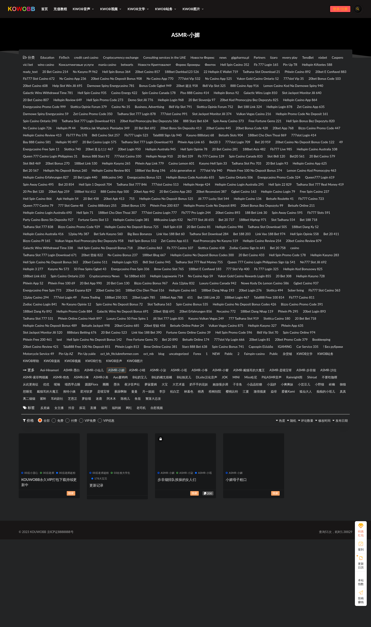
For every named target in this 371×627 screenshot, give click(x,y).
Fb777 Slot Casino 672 (262, 79)
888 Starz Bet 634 (224, 138)
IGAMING (191, 424)
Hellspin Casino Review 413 (174, 153)
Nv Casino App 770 (103, 87)
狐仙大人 (53, 486)
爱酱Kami (31, 486)
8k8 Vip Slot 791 (77, 123)
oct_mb (108, 432)
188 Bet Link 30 (299, 256)
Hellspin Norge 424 (230, 219)
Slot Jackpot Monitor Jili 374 (186, 131)
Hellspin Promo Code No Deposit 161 (291, 131)
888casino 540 (69, 212)
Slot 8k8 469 (167, 190)
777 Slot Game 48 (303, 241)
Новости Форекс (234, 57)
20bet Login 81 (115, 417)
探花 (96, 495)
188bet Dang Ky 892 (311, 373)
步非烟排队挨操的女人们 (177, 567)
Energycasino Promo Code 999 (241, 116)
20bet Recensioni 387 (310, 226)
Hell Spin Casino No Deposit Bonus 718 (118, 300)
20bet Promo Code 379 (152, 417)
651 (93, 366)
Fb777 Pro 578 (215, 153)
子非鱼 (167, 471)
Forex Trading (277, 358)
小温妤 (210, 471)
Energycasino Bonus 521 (108, 212)
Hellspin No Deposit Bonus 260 (267, 197)
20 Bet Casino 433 (309, 307)
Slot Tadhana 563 (97, 373)
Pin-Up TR (107, 72)
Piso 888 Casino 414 (300, 101)
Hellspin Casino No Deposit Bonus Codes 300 (251, 307)
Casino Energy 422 (216, 101)
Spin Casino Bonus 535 (136, 373)
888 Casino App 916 (286, 94)
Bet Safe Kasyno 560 (286, 278)
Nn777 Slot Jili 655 (307, 263)
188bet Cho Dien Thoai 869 (119, 160)
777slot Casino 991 (141, 131)
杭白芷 (199, 478)
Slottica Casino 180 (322, 388)
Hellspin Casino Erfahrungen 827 (291, 204)
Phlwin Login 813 (327, 417)
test (191, 410)
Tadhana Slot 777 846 (153, 219)
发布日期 (338, 508)
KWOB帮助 (33, 439)
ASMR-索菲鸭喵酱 (126, 456)
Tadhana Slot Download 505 (119, 278)
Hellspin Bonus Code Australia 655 (162, 212)
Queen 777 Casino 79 (265, 241)
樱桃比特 (274, 478)
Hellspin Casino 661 (308, 351)
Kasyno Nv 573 (248, 322)
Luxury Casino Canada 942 (296, 344)
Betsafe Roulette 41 (188, 241)
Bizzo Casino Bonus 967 (216, 344)
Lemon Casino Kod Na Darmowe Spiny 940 (57, 101)
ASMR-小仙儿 (106, 449)
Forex (169, 432)
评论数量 (294, 508)
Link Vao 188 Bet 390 (241, 402)
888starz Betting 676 (163, 402)
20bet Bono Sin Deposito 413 (272, 145)
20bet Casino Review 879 (314, 292)
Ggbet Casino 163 (38, 234)
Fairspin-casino (244, 432)
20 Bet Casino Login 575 (274, 160)
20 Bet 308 (299, 336)
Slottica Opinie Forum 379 (293, 116)
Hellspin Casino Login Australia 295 (280, 219)
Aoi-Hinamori (51, 449)
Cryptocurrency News (86, 336)
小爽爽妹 (230, 471)
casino (29, 307)
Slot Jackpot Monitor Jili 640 (127, 109)
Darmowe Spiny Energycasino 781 (127, 94)
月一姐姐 (165, 478)
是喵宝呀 (107, 478)
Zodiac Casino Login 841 (269, 366)
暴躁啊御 (129, 478)
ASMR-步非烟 (68, 456)
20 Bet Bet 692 (229, 145)
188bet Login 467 (150, 366)
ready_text (172, 72)
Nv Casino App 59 (201, 336)
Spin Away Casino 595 (41, 263)
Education (49, 57)
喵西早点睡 (271, 463)
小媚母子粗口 (236, 567)
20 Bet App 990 (144, 344)
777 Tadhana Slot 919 (283, 388)
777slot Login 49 (246, 358)
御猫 (303, 471)
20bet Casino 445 (316, 145)
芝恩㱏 (175, 486)
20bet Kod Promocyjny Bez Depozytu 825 (131, 116)
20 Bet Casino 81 (37, 278)
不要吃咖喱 (191, 463)
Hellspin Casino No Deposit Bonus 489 (85, 395)
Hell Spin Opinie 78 (179, 175)
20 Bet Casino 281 (216, 175)
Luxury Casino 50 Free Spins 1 (145, 388)
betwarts (232, 65)
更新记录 (96, 573)
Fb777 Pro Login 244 (227, 256)
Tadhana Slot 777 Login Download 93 (53, 168)
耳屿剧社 (155, 486)
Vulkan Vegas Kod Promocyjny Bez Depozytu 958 (62, 292)
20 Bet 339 (268, 182)
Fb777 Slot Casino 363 (171, 358)
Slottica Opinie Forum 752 (118, 123)
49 (284, 168)
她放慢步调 (145, 471)
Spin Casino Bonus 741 (123, 424)
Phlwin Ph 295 (297, 380)
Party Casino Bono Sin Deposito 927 (127, 263)
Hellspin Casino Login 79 (78, 234)
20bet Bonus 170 (77, 248)
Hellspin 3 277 (217, 322)
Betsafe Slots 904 (76, 160)
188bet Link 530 (232, 190)
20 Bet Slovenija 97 (75, 116)
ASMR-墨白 (79, 449)
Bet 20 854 (75, 219)
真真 (100, 486)
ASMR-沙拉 (95, 456)
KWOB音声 (136, 439)
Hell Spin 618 (323, 270)
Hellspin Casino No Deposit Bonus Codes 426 (197, 373)
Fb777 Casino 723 (225, 241)
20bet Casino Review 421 (226, 417)
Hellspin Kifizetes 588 (139, 72)
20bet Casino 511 (195, 314)
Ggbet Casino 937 (99, 351)
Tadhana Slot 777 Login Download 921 (100, 138)
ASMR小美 (207, 456)
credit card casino (97, 57)
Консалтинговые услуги (170, 65)
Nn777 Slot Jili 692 (183, 322)
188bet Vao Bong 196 (41, 204)
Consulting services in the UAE (190, 57)
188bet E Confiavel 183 (133, 329)
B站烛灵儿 (311, 456)
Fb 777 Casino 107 (207, 300)
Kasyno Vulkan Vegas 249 (238, 388)
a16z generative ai (80, 204)
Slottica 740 (33, 175)
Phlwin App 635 (75, 402)
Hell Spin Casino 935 (178, 101)
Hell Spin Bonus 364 (275, 72)
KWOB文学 (308, 432)
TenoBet (55, 65)
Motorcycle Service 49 (286, 424)
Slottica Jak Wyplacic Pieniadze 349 (182, 145)
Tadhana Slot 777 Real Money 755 (50, 322)
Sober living (137, 358)
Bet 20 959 (192, 168)
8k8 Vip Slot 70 (85, 410)
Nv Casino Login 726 (102, 145)
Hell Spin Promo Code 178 (44, 314)
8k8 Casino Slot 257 (250, 153)
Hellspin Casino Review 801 (321, 197)
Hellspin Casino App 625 (191, 197)
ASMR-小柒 (186, 449)
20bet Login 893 (329, 380)
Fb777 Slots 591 (79, 263)
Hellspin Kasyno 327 (40, 402)
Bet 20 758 (323, 300)
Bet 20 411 (231, 285)
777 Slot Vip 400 (173, 329)
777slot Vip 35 (262, 87)
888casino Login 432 (269, 263)
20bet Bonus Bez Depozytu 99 (228, 248)
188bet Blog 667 (195, 307)
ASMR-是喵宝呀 (36, 456)
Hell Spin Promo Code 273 (253, 109)
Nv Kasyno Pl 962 (238, 72)
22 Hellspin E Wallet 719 (89, 79)
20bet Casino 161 (221, 351)
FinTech (70, 57)
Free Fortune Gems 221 (306, 138)
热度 (260, 508)
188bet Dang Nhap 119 (260, 380)
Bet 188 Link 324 (159, 123)
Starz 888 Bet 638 (83, 424)
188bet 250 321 (308, 358)
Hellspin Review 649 (209, 109)
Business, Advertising (40, 123)
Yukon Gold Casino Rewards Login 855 (253, 336)
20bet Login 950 (102, 175)
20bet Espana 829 (185, 351)
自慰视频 (195, 495)
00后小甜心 (29, 560)
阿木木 (226, 486)
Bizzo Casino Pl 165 (263, 285)
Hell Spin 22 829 (328, 219)
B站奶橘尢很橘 (284, 456)
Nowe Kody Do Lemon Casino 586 (51, 351)
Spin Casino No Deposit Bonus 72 (50, 373)
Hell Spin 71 (95, 256)
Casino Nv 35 (331, 116)
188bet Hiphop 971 (64, 270)
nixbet (74, 65)
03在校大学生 (120, 560)
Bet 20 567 (227, 197)
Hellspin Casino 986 (73, 278)
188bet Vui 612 (159, 226)
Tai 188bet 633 (123, 336)
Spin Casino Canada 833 (43, 190)
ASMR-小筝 (237, 449)
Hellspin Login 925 (231, 314)
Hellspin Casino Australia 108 (46, 182)
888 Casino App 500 (195, 226)
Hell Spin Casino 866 (162, 234)
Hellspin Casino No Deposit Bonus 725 (275, 270)
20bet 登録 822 (121, 307)
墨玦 (327, 463)
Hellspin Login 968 (38, 116)
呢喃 (250, 463)
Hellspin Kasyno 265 (269, 190)
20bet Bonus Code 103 (300, 87)
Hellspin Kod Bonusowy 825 (250, 329)
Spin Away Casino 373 (263, 138)
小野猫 (272, 471)
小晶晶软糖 (189, 471)
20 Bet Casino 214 (202, 72)
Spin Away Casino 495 (41, 219)
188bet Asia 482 (251, 175)
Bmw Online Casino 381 (43, 424)
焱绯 (329, 478)
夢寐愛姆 (56, 471)
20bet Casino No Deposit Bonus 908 (52, 87)
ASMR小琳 (182, 456)
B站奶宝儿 (256, 456)
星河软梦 (85, 478)
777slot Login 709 (161, 168)
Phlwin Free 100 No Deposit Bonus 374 (165, 204)
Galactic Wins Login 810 (79, 109)
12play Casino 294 (210, 358)
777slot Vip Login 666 (79, 417)
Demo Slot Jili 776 (295, 109)
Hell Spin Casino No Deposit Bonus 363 (143, 314)
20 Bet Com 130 (177, 344)
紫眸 (137, 486)
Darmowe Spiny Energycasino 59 (281, 123)
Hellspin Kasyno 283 (89, 314)
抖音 (81, 495)
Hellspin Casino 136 (149, 241)
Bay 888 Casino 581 (199, 160)
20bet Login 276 (81, 358)
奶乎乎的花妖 (118, 471)
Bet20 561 (105, 190)
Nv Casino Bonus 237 (158, 307)
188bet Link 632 (293, 329)
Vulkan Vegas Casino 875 (294, 395)
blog (124, 432)
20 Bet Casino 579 (135, 190)
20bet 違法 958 (217, 94)
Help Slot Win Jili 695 (76, 94)
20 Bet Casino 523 (202, 402)
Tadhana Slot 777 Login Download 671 (71, 307)
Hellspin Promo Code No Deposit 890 (167, 248)
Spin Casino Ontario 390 (43, 138)
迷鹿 (209, 486)
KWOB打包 (110, 439)
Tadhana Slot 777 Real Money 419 (50, 226)
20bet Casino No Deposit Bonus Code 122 (241, 168)
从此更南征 (216, 463)
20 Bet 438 (227, 234)
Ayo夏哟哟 (231, 456)
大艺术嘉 (93, 471)
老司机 (174, 495)
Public (268, 432)
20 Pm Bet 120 (96, 226)
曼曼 (146, 478)
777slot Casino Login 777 (183, 256)
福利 (125, 495)
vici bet (112, 65)
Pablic (211, 432)
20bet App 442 (229, 226)
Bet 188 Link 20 (116, 366)
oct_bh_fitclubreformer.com (72, 432)
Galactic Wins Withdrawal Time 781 (126, 101)
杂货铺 (286, 432)
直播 (110, 495)
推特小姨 (63, 478)
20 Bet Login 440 (37, 212)
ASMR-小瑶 (211, 449)
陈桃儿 (244, 486)
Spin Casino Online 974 (122, 410)
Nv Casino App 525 (174, 87)
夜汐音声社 (33, 471)
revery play (32, 65)
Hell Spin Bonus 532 (124, 292)
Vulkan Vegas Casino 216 (235, 131)
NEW (195, 432)
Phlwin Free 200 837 (114, 248)
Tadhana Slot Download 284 (85, 285)
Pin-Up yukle (34, 432)
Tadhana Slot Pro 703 (115, 197)
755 (277, 234)
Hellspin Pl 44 (136, 145)
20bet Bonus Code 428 (42, 153)
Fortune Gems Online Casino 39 (290, 402)
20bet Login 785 (36, 366)
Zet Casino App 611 (162, 292)
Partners (305, 57)
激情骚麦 (311, 478)
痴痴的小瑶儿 (78, 486)
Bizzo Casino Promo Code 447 (122, 153)
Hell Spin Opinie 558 (199, 285)
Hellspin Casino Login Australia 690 (51, 256)
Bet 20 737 (32, 270)
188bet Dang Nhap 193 (42, 358)
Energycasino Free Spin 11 (314, 168)
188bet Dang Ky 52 (163, 278)
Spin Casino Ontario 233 (43, 336)
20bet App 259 (127, 226)
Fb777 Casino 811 (227, 366)
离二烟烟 (119, 486)
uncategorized (146, 432)
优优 (236, 463)
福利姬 (142, 495)
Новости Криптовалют (265, 65)
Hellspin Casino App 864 (190, 116)
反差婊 (46, 495)
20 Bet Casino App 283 (267, 226)
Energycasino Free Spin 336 (45, 329)
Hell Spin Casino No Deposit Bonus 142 (232, 410)
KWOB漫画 (59, 439)
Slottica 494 (111, 358)
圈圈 (313, 463)
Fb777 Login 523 (287, 153)
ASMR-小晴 (160, 449)
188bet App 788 (70, 366)
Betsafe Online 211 (275, 248)
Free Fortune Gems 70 (288, 410)
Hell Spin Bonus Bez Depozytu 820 (51, 145)
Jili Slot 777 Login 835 (194, 388)
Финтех (333, 65)
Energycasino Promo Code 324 (266, 212)
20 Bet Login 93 (152, 197)
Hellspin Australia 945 (139, 175)
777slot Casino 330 (199, 182)
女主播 (65, 495)
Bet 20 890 (322, 410)
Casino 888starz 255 (40, 248)
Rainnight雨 (146, 463)
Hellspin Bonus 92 (38, 109)
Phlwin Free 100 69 (109, 344)
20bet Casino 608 (38, 94)
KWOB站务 (334, 432)
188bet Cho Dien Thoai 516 (264, 351)
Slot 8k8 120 (79, 190)
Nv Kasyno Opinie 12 (311, 366)
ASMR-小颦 (263, 449)
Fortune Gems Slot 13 (180, 263)
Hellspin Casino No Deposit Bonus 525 (54, 241)
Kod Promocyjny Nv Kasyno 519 (211, 292)
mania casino (208, 65)
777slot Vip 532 (138, 87)
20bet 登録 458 (210, 395)
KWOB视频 (84, 439)
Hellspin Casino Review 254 (265, 292)
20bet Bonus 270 (198, 190)
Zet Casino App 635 (232, 123)
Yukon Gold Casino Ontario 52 (220, 87)
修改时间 (316, 508)
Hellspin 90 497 (235, 160)
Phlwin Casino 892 (179, 79)
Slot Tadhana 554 (100, 270)
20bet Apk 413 (254, 234)
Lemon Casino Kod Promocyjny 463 (231, 204)
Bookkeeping (189, 417)
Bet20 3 (133, 168)
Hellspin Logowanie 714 (161, 336)
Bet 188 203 (124, 285)
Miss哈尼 (92, 463)
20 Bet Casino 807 (171, 109)
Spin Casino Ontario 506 (215, 212)
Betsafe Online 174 (39, 417)
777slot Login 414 (162, 160)
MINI (74, 463)
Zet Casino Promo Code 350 (46, 131)
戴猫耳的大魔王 (36, 478)
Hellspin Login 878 (195, 123)
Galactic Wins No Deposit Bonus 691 (100, 380)
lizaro (323, 57)
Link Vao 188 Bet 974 (158, 285)
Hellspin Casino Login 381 (225, 263)
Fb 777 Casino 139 (299, 182)
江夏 (292, 478)
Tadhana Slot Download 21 (137, 79)
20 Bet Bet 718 (36, 395)
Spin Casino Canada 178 (258, 101)
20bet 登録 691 (149, 380)
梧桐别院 (253, 478)
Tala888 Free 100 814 (189, 366)
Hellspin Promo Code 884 (44, 380)
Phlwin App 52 (74, 344)
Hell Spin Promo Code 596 (44, 410)
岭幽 (288, 471)
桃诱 (234, 478)
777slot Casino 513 (192, 219)
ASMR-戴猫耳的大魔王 (298, 449)
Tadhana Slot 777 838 (166, 270)
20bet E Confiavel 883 (219, 79)
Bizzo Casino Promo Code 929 (214, 270)
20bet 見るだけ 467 (65, 175)
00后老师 (47, 560)
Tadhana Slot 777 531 (41, 388)
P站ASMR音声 (118, 463)
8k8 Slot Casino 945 (269, 314)
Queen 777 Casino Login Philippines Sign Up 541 (123, 322)
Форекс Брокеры (305, 65)
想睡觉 (319, 471)
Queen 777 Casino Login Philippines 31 (107, 182)
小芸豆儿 (252, 471)
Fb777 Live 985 (283, 175)
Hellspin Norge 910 (237, 182)
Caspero (92, 65)
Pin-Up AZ (319, 424)
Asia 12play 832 (254, 344)
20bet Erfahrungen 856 (187, 380)
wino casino (134, 65)
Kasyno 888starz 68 (39, 160)
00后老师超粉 (65, 560)
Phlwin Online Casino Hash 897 (90, 388)
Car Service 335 (219, 424)
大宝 (74, 471)
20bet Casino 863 (171, 300)
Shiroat (168, 463)
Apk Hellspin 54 (198, 234)
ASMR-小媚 (134, 449)
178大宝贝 (99, 566)
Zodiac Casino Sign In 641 (287, 300)
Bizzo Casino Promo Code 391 (264, 373)
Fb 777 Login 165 (77, 72)
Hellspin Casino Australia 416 (209, 278)
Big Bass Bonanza (324, 278)
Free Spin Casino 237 (121, 234)
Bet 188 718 (131, 270)
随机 (275, 508)
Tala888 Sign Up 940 (324, 153)
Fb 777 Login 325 (207, 329)
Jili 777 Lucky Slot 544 (109, 241)
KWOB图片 (162, 439)
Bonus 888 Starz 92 (161, 182)
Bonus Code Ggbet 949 (179, 94)
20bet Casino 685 (176, 395)
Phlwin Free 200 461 (164, 410)
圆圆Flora (294, 463)
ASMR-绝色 (158, 456)
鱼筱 (261, 486)
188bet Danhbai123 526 (43, 79)
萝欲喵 (193, 486)
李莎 (183, 478)
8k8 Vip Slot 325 (250, 94)
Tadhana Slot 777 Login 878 (97, 131)
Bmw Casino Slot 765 (91, 329)
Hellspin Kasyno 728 (40, 344)
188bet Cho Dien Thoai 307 (134, 256)
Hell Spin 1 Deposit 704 (109, 219)
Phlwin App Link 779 (308, 190)
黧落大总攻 (281, 486)
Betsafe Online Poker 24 (249, 395)
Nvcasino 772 (223, 380)
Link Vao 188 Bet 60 (39, 285)
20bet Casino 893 (265, 256)
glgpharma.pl (281, 57)
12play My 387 (251, 278)
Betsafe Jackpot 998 (139, 395)
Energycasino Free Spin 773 (142, 351)
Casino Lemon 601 (38, 197)
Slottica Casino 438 (244, 300)
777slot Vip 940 (114, 204)
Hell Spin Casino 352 (40, 72)
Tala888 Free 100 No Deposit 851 (280, 417)
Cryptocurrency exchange (138, 57)
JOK (59, 463)
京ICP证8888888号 (60, 619)
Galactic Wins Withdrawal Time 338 (52, 300)
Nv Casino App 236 (302, 79)
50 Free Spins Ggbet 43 (285, 322)
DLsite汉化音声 (36, 463)
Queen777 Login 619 (314, 212)
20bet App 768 (79, 153)
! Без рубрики (250, 424)
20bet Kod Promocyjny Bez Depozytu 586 (170, 138)
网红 (158, 495)
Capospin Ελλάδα (162, 424)
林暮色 (218, 478)
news (260, 57)
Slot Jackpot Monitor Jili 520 (118, 402)
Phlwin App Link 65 (105, 168)
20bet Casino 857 (313, 72)
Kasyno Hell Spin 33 (76, 197)
